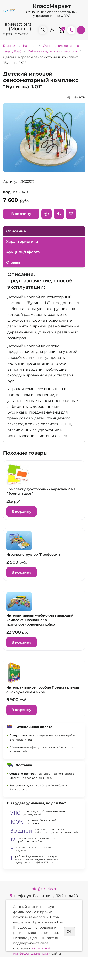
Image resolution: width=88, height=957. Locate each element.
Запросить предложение (46, 214)
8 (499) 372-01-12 (18, 24)
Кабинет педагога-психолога (52, 51)
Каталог (29, 45)
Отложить (71, 214)
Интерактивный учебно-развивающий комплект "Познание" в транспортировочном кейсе (39, 619)
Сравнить (59, 214)
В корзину (21, 214)
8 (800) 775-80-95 (17, 34)
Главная (9, 45)
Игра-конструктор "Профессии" (33, 555)
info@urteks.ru (44, 889)
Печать (78, 97)
